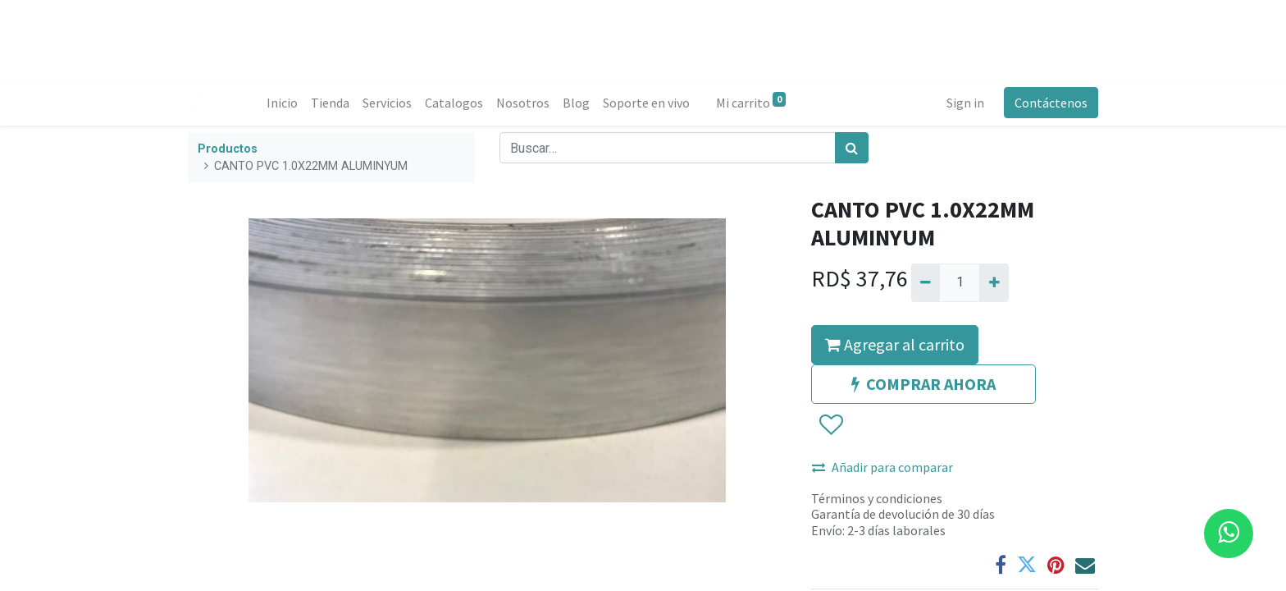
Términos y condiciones (876, 498)
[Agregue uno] (993, 282)
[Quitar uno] (925, 282)
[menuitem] (282, 102)
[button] (830, 425)
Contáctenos (1051, 102)
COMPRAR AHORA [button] (923, 383)
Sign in (965, 102)
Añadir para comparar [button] (882, 467)
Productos (228, 149)
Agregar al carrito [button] (894, 344)
